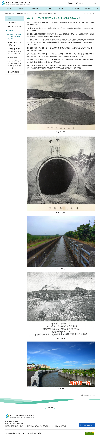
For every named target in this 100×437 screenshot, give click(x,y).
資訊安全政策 (22, 433)
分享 (84, 13)
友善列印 (87, 13)
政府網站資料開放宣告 (35, 433)
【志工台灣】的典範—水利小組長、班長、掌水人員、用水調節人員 (15, 51)
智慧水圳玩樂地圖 (13, 72)
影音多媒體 (75, 8)
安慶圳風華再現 (13, 57)
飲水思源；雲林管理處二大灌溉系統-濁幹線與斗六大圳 (15, 37)
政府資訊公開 (89, 8)
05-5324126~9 (13, 421)
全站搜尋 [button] (97, 8)
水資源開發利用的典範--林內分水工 (15, 44)
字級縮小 (90, 13)
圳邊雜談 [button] (10, 30)
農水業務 (35, 8)
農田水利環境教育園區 (14, 26)
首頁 (6, 13)
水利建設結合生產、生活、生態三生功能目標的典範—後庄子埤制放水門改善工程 (15, 64)
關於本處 (21, 8)
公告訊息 (8, 8)
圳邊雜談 (19, 13)
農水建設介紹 (11, 22)
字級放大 (93, 13)
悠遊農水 (62, 8)
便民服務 (48, 8)
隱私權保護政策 (10, 433)
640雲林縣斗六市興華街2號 (17, 423)
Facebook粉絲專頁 (88, 425)
